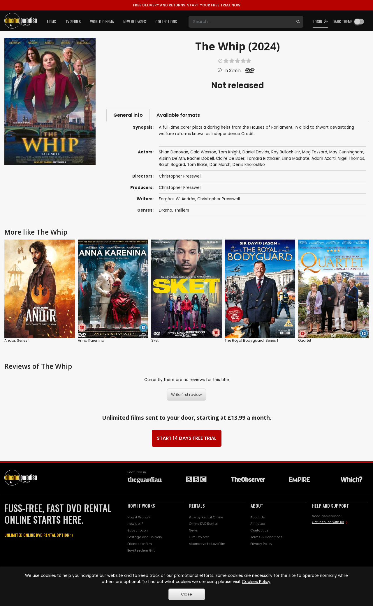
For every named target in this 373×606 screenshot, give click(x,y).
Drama (165, 211)
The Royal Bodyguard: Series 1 (251, 341)
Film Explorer (199, 537)
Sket (155, 341)
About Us (257, 517)
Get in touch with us (328, 522)
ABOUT (257, 506)
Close (186, 594)
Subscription (137, 531)
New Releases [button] (134, 21)
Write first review (186, 395)
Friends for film (139, 544)
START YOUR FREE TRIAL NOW (186, 5)
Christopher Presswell (180, 188)
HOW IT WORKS (141, 506)
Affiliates (257, 524)
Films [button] (51, 21)
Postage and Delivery (144, 537)
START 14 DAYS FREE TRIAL (187, 438)
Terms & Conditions (266, 537)
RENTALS (197, 506)
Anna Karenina (91, 341)
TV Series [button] (73, 21)
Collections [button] (166, 21)
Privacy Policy (261, 544)
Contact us (259, 531)
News (193, 531)
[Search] (241, 22)
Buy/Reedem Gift (141, 551)
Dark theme (342, 21)
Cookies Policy (256, 581)
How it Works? (138, 517)
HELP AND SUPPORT (330, 506)
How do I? (135, 524)
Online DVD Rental (203, 524)
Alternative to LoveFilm (207, 544)
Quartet (304, 341)
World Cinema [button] (102, 21)
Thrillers (181, 211)
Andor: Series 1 (16, 341)
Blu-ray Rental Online (206, 517)
